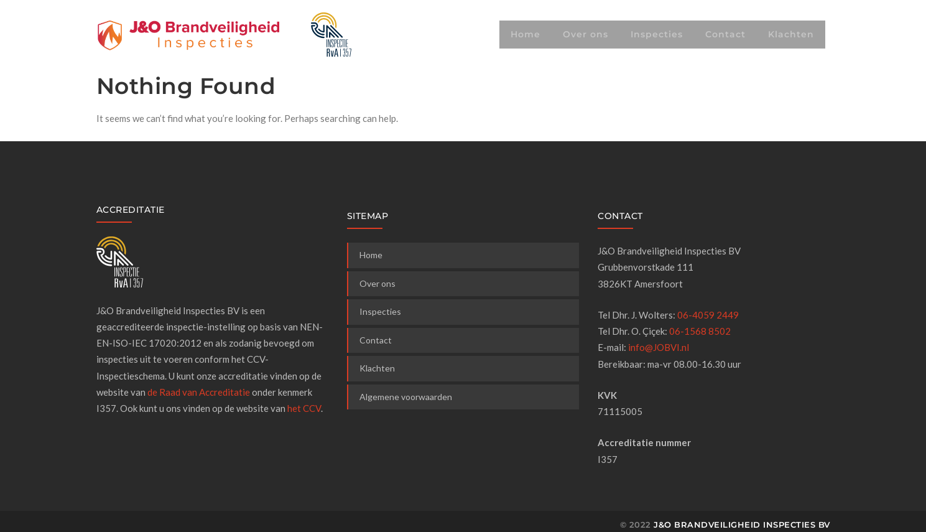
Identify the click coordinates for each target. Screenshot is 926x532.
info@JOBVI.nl (658, 347)
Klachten (791, 34)
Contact (725, 34)
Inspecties (657, 34)
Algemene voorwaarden (405, 396)
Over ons (585, 34)
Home (525, 34)
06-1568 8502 (700, 331)
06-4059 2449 (708, 314)
